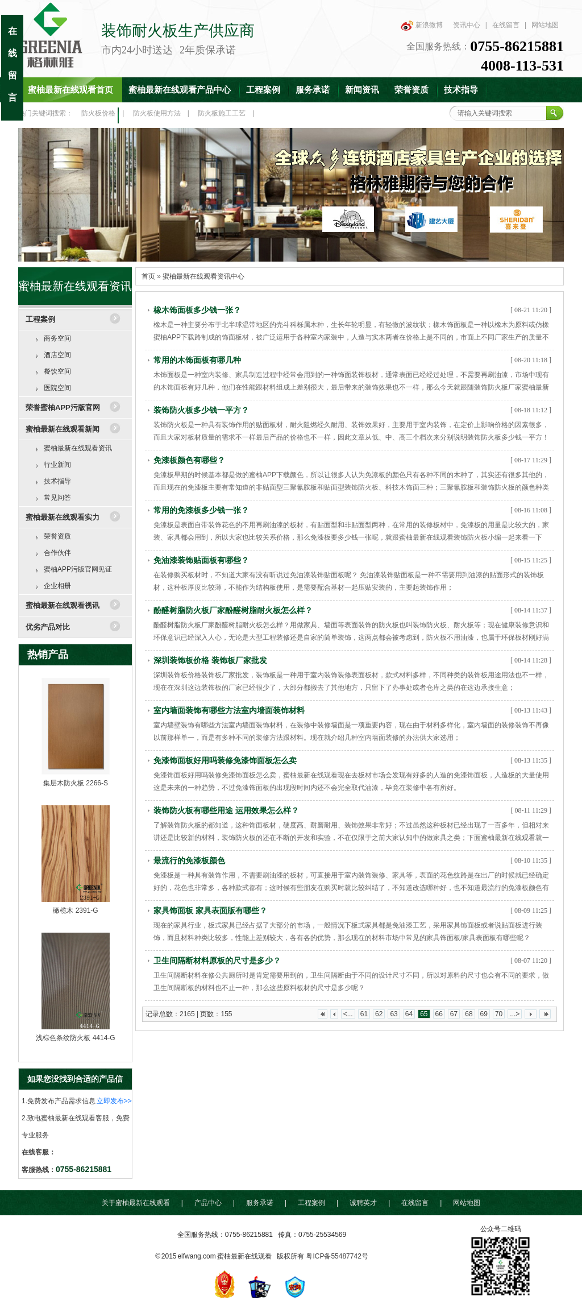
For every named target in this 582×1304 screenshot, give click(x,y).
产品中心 (208, 1203)
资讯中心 (466, 25)
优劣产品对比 (48, 627)
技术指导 (461, 89)
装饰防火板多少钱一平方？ (201, 410)
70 (498, 1014)
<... (348, 1014)
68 (468, 1014)
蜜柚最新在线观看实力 (62, 517)
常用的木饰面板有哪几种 (197, 360)
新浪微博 (429, 25)
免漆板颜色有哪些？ (189, 460)
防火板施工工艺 (222, 113)
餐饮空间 (57, 371)
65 (423, 1014)
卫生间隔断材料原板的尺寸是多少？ (217, 960)
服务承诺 (313, 89)
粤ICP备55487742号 (337, 1256)
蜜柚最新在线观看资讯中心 (203, 276)
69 (484, 1014)
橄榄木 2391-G (75, 910)
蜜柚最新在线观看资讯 (78, 448)
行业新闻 (57, 465)
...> (514, 1014)
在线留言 (505, 25)
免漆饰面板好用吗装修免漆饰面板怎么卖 (225, 760)
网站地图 (545, 25)
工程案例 (263, 89)
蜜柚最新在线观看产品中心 (179, 89)
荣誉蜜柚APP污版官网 (63, 407)
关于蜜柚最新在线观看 (136, 1203)
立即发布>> (114, 1101)
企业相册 (57, 586)
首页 (148, 276)
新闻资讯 (362, 89)
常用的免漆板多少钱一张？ (201, 510)
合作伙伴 (57, 553)
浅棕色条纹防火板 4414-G (75, 1038)
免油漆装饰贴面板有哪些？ (201, 560)
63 (393, 1014)
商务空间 (57, 338)
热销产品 (47, 654)
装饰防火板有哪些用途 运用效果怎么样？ (226, 810)
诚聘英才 (363, 1203)
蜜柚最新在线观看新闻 (62, 429)
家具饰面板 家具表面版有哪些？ (210, 910)
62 (379, 1014)
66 (439, 1014)
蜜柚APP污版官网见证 (78, 569)
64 (409, 1014)
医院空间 (57, 388)
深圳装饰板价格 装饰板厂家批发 (210, 660)
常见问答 (57, 498)
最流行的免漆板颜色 (189, 860)
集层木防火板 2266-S (75, 783)
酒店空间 (57, 355)
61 (364, 1014)
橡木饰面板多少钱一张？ (197, 309)
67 (454, 1014)
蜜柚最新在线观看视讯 (62, 605)
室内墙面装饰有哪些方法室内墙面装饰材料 (229, 710)
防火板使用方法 (157, 113)
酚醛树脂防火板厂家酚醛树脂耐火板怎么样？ (233, 610)
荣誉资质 (411, 89)
